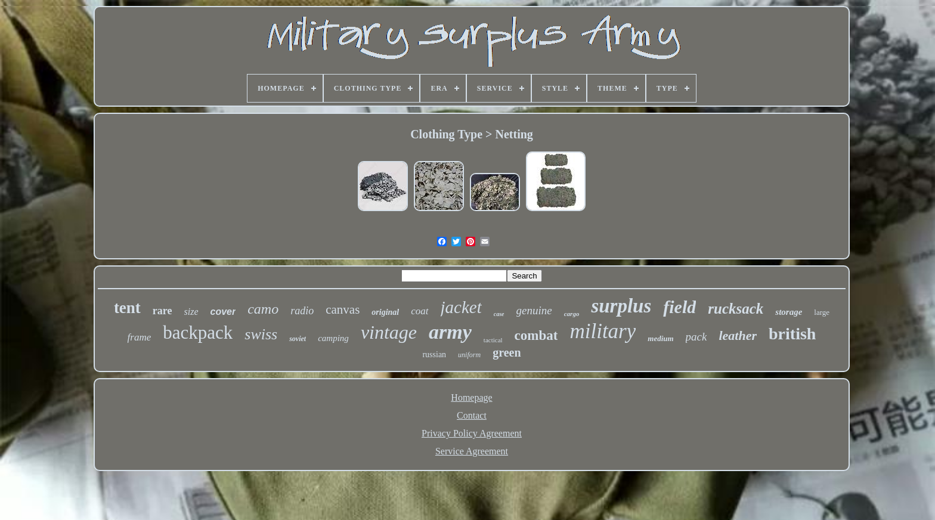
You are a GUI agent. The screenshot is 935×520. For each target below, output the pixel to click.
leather (738, 335)
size (191, 312)
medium (660, 338)
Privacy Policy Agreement (472, 433)
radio (302, 311)
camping (333, 338)
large (821, 312)
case (499, 314)
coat (419, 311)
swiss (260, 334)
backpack (198, 332)
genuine (534, 310)
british (792, 333)
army (450, 332)
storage (788, 312)
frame (139, 337)
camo (262, 309)
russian (434, 354)
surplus (621, 306)
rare (162, 311)
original (385, 312)
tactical (493, 339)
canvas (343, 309)
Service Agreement (471, 451)
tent (127, 308)
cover (223, 312)
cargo (572, 313)
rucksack (735, 309)
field (679, 307)
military (602, 331)
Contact (472, 415)
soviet (297, 339)
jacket (461, 307)
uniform (469, 355)
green (507, 352)
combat (536, 335)
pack (696, 336)
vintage (389, 332)
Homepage (471, 397)
